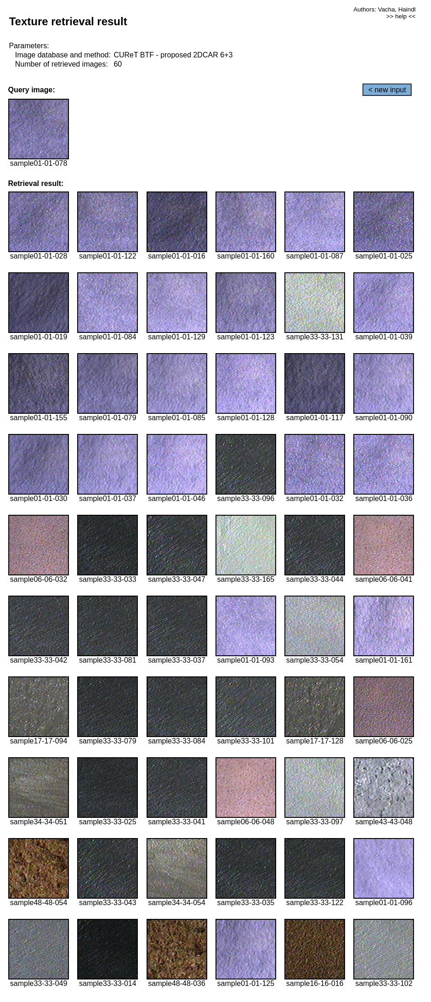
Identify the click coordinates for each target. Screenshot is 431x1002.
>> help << (401, 16)
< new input (387, 90)
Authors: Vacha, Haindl (384, 9)
